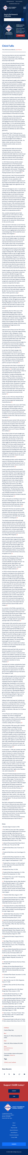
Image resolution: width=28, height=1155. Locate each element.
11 (19, 362)
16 (9, 430)
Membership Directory (14, 3)
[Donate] (14, 1091)
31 (21, 788)
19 (14, 496)
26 (20, 620)
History (14, 1125)
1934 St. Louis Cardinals (10, 1062)
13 (7, 394)
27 (8, 661)
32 (8, 799)
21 (17, 517)
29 (13, 746)
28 (21, 722)
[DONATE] (14, 1144)
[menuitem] (10, 1)
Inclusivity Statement (14, 1135)
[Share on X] (9, 1074)
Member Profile (10, 1)
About (14, 1122)
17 (15, 456)
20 (22, 506)
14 (11, 402)
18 (15, 466)
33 (21, 818)
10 (20, 347)
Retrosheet (6, 1049)
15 (9, 417)
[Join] (14, 1096)
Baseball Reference (8, 1048)
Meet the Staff (14, 1127)
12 (10, 369)
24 (17, 568)
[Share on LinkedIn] (14, 1074)
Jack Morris (19, 49)
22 (17, 534)
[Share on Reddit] (19, 1074)
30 (15, 771)
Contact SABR (14, 1137)
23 (12, 553)
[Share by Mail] (24, 1074)
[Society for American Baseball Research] (11, 8)
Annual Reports (14, 1132)
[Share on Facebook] (4, 1074)
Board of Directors (14, 1130)
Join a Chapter (19, 1)
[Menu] (24, 8)
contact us (12, 1055)
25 (6, 605)
